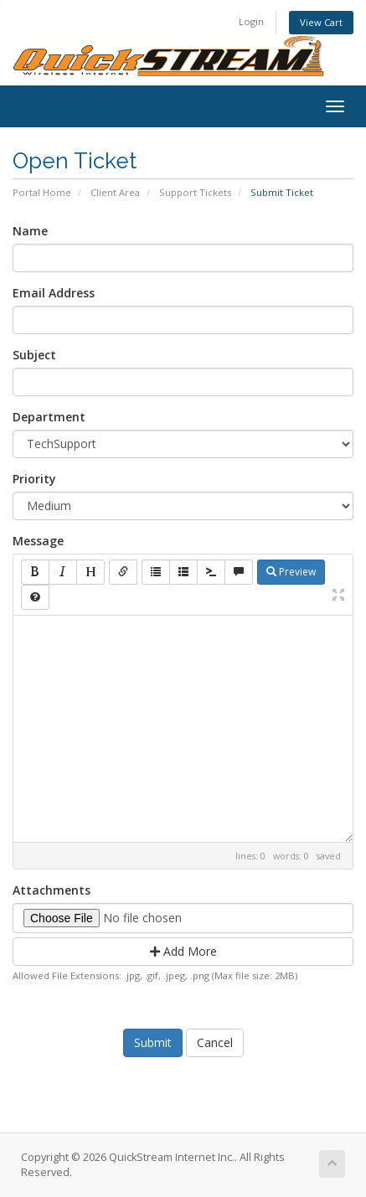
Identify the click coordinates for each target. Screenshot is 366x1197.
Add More (183, 951)
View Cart (321, 22)
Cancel (215, 1042)
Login (251, 21)
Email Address (54, 293)
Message (38, 541)
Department (49, 417)
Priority (34, 479)
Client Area (115, 192)
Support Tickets (195, 192)
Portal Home (42, 192)
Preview (291, 572)
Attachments (51, 890)
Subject (34, 355)
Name (30, 231)
